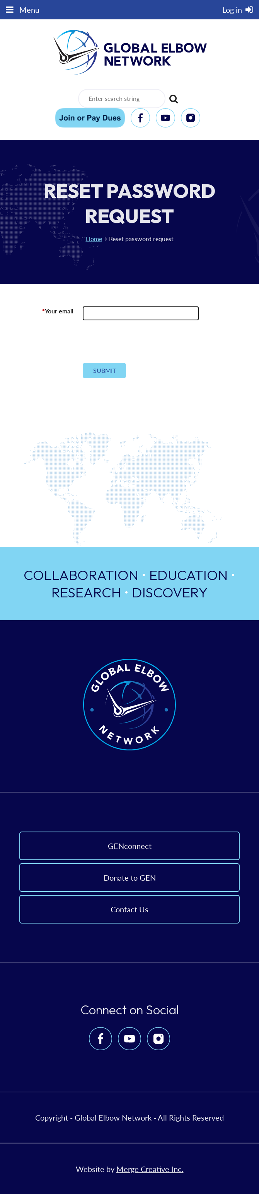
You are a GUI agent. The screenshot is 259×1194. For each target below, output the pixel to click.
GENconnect (130, 845)
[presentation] (141, 345)
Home (94, 238)
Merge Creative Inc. (150, 1169)
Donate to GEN (130, 877)
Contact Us (129, 909)
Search (173, 96)
